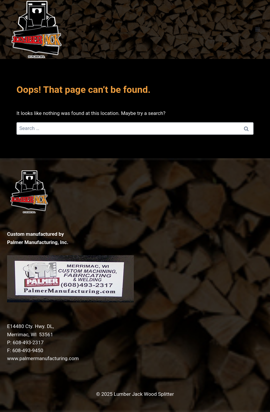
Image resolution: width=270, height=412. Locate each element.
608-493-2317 (28, 342)
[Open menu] (257, 29)
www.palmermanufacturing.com (43, 358)
